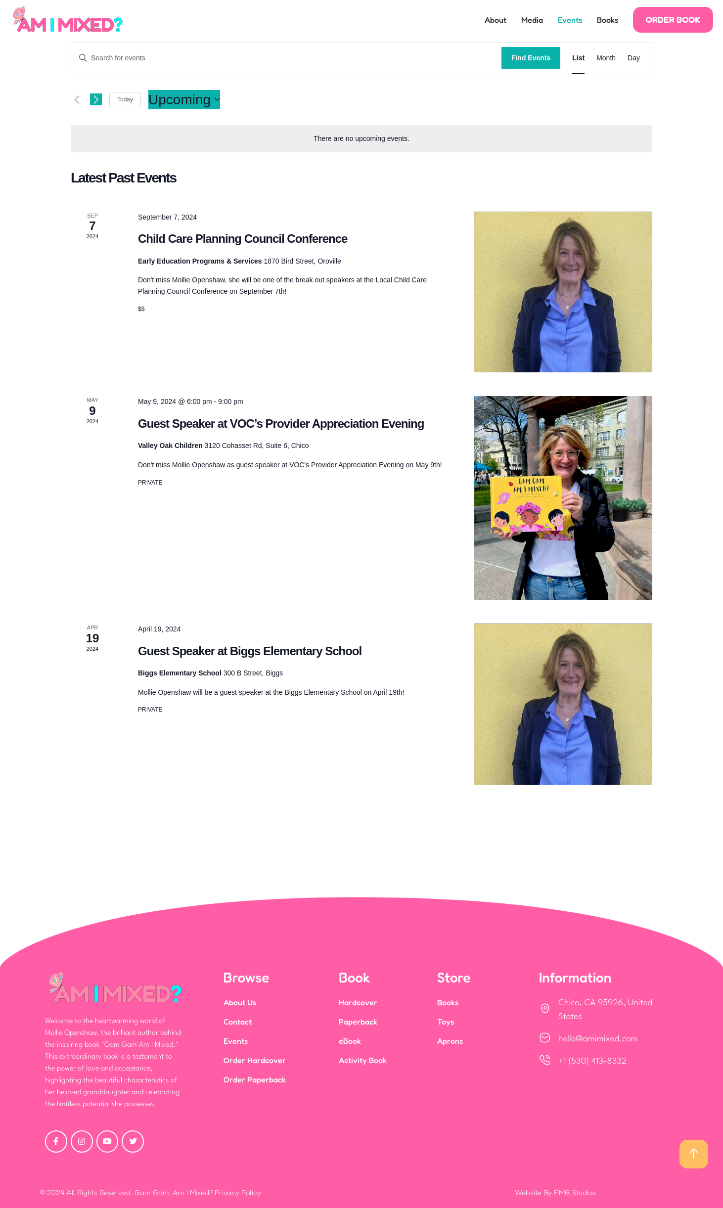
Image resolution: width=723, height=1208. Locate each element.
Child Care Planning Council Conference (242, 238)
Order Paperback (255, 1079)
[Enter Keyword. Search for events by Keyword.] (286, 58)
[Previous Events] (77, 99)
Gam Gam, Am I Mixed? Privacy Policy (198, 1192)
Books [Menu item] (607, 20)
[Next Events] (96, 99)
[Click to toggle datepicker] (184, 100)
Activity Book (363, 1060)
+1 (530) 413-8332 (592, 1061)
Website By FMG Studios (555, 1192)
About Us (240, 1002)
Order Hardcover (255, 1060)
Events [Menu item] (570, 20)
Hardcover (358, 1002)
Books (447, 1002)
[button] (673, 20)
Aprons (450, 1041)
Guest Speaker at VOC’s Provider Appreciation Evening (281, 423)
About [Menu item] (495, 20)
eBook (350, 1041)
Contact (238, 1022)
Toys (445, 1022)
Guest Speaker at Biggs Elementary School (250, 651)
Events (236, 1041)
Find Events (530, 58)
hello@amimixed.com (597, 1039)
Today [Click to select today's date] (125, 99)
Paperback (358, 1022)
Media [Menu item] (532, 20)
